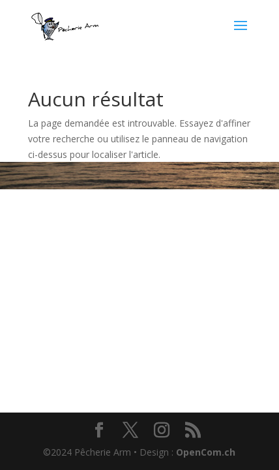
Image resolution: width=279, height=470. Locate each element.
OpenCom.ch (205, 452)
